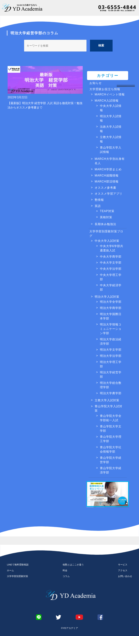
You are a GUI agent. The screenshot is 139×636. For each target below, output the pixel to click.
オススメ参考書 (105, 187)
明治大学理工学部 (110, 364)
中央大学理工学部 (110, 277)
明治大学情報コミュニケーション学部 (110, 329)
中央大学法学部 (110, 268)
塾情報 (99, 199)
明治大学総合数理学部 (110, 385)
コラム (66, 576)
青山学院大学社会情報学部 (110, 449)
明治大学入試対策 (107, 296)
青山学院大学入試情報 (110, 149)
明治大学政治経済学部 (110, 341)
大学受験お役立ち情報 (104, 89)
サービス (122, 564)
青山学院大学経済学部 (110, 470)
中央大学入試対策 (107, 240)
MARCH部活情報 (107, 181)
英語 (98, 206)
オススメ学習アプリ (108, 193)
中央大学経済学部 (110, 287)
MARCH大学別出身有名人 (110, 161)
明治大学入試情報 (110, 118)
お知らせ (95, 83)
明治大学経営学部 (110, 374)
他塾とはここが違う (73, 564)
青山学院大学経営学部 (110, 460)
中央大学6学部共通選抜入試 (111, 248)
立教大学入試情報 (110, 139)
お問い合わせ (125, 576)
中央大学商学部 (110, 256)
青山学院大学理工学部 (110, 439)
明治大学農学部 (110, 393)
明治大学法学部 (110, 355)
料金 (65, 570)
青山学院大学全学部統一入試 (110, 418)
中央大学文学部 (110, 262)
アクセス (122, 570)
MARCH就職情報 (107, 175)
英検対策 (106, 217)
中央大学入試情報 (110, 108)
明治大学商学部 (110, 307)
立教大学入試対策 (107, 400)
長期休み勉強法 (105, 224)
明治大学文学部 (110, 349)
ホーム (10, 570)
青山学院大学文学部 (110, 428)
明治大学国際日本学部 (110, 316)
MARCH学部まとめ (108, 169)
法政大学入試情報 (110, 129)
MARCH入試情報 (107, 100)
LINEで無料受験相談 (17, 564)
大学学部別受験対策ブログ (106, 233)
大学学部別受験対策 (17, 576)
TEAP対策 (107, 211)
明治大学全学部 (110, 301)
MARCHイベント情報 (110, 94)
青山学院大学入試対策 (108, 408)
